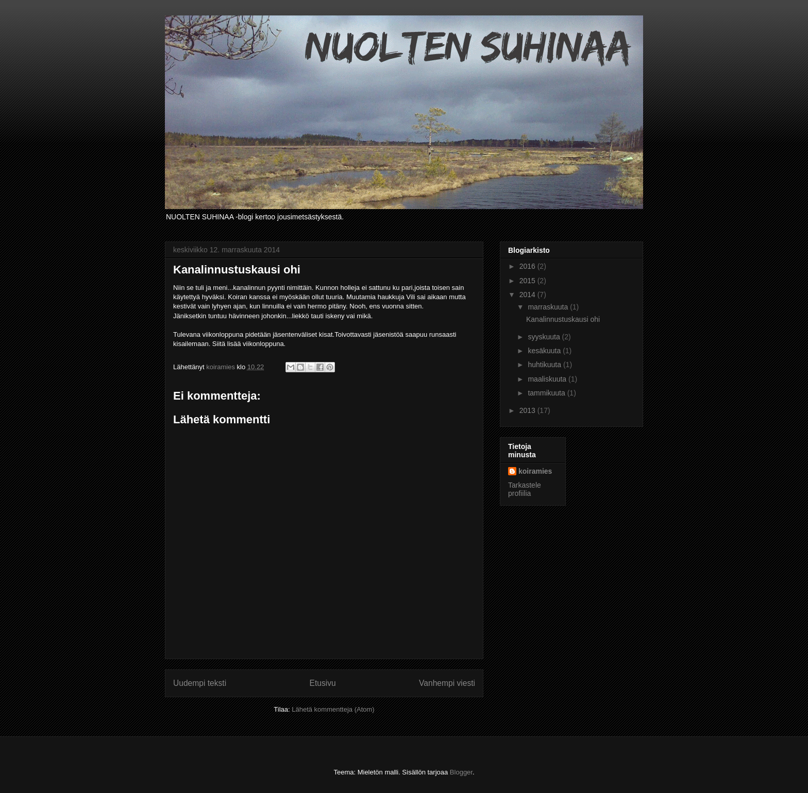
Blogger (461, 772)
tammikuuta (547, 393)
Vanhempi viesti (447, 683)
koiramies (535, 471)
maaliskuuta (548, 379)
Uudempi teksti (199, 683)
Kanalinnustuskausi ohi (563, 319)
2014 (528, 294)
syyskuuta (545, 337)
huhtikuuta (545, 364)
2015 (528, 281)
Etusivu (323, 683)
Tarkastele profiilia (524, 489)
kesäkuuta (545, 351)
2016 (528, 266)
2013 (528, 410)
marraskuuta (549, 307)
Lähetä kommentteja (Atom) (333, 709)
